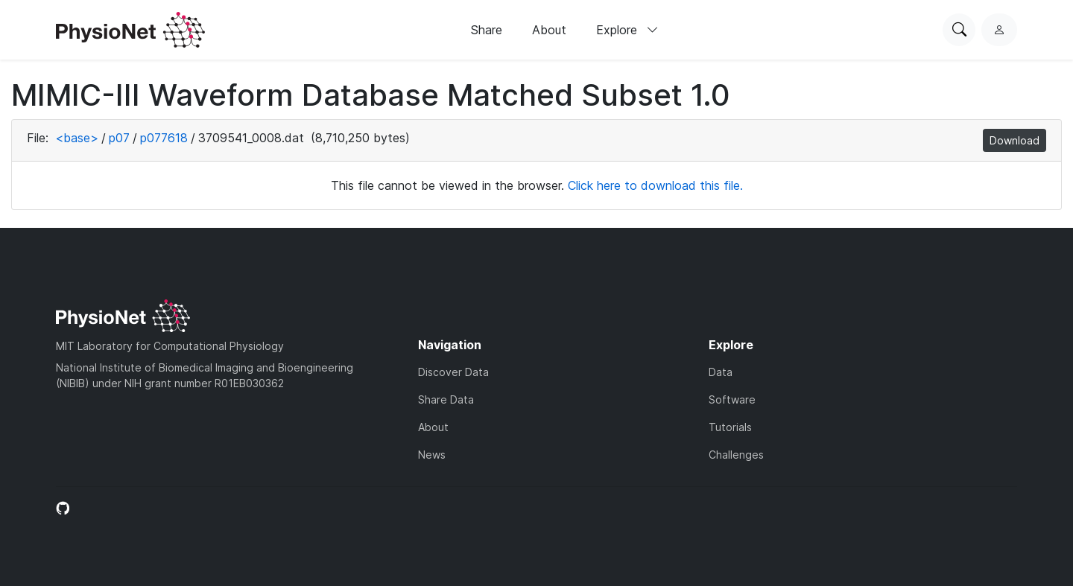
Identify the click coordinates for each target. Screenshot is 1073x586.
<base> (76, 137)
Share (486, 29)
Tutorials (730, 427)
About (549, 29)
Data (720, 372)
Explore (627, 29)
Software (732, 399)
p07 (119, 137)
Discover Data (453, 372)
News (432, 454)
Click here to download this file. (655, 185)
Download (1014, 140)
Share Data (446, 399)
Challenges (736, 454)
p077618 (164, 137)
